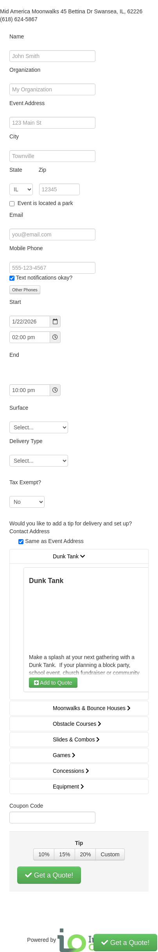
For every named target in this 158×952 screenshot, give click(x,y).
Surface (18, 408)
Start (15, 302)
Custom (110, 854)
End (14, 355)
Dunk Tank (46, 581)
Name (16, 36)
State (27, 170)
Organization (24, 70)
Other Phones (25, 289)
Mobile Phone (26, 248)
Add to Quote (53, 682)
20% (85, 854)
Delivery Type (26, 441)
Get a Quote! (49, 875)
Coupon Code (26, 806)
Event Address (27, 103)
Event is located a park (44, 203)
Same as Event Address (54, 541)
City (14, 136)
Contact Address (29, 531)
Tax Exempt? (25, 482)
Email (16, 215)
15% (64, 854)
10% (43, 854)
